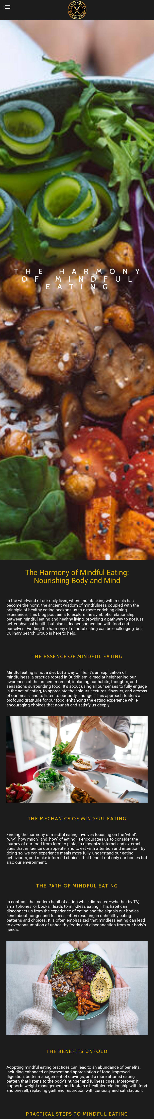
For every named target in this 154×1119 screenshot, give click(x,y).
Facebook (25, 969)
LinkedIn (24, 981)
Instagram (25, 975)
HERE (83, 949)
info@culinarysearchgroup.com (76, 1025)
